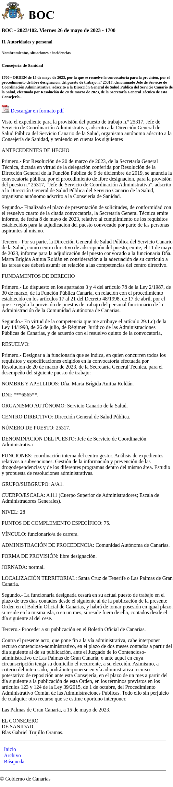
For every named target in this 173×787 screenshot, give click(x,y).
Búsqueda (14, 761)
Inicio (10, 749)
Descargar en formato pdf (37, 110)
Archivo (12, 755)
